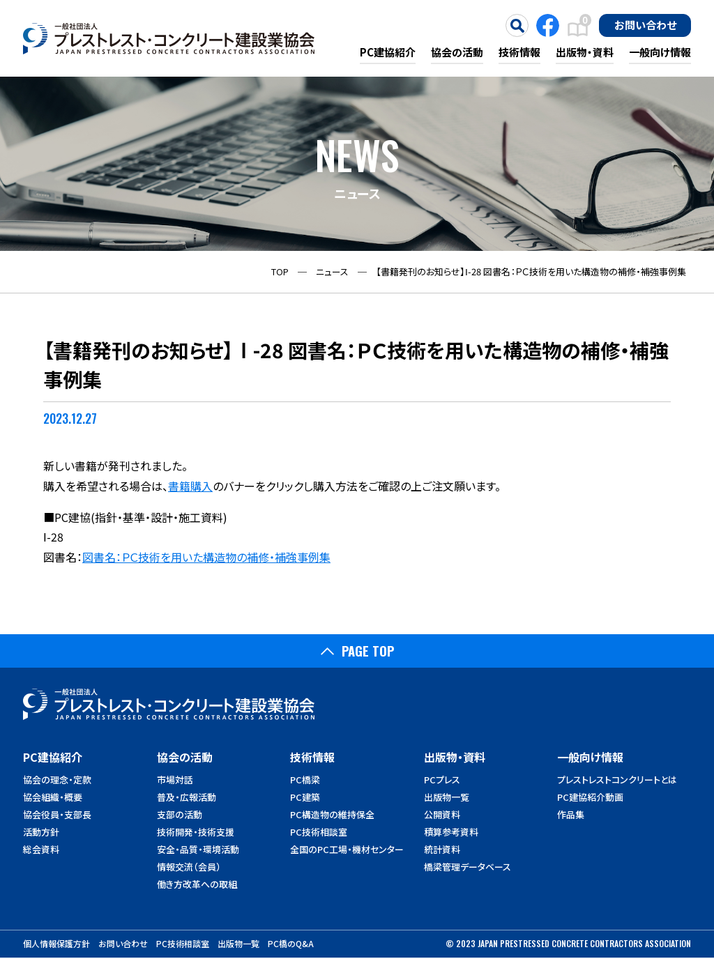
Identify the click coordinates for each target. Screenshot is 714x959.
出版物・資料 (585, 52)
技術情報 (519, 52)
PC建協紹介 (388, 52)
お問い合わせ (645, 24)
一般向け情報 (660, 52)
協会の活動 (457, 52)
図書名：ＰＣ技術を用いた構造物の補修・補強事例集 (206, 556)
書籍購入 (190, 485)
